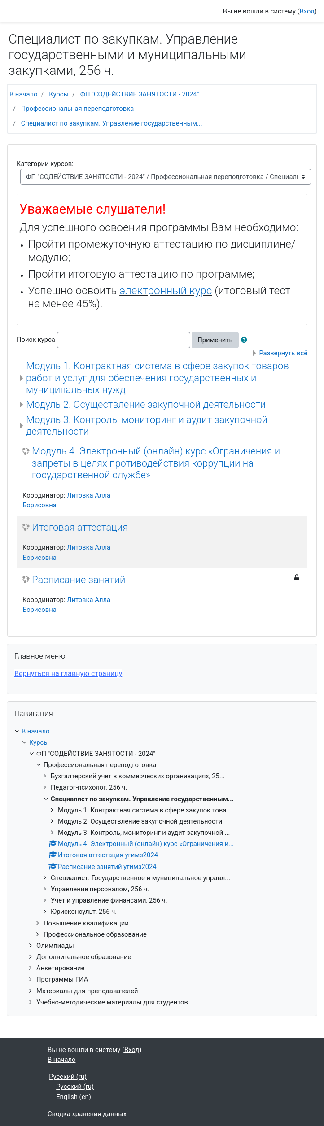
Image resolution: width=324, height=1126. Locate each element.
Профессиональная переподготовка (77, 109)
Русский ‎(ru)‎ (68, 1077)
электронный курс (165, 290)
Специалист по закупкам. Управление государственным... (111, 123)
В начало (23, 94)
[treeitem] (162, 731)
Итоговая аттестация (80, 527)
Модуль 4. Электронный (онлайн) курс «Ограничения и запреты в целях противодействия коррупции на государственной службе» (156, 462)
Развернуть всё (283, 353)
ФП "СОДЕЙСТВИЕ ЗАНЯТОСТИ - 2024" (139, 94)
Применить (214, 340)
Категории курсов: (45, 164)
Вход (307, 11)
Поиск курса (36, 340)
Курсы (59, 94)
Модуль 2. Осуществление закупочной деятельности (146, 404)
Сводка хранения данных (87, 1114)
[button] (246, 340)
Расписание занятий (78, 579)
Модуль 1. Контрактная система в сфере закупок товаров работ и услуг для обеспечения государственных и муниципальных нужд (157, 377)
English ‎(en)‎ (73, 1097)
